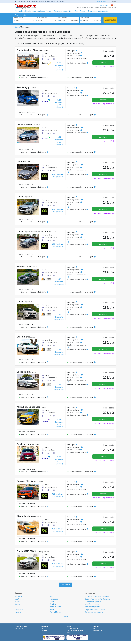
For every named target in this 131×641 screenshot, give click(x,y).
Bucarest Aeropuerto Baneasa (97, 599)
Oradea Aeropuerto (93, 601)
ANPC (69, 633)
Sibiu (52, 601)
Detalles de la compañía (75, 630)
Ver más (65, 616)
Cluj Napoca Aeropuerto (95, 609)
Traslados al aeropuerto (98, 11)
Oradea (53, 604)
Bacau (17, 27)
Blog (94, 628)
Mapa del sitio (98, 630)
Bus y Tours (80, 11)
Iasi (51, 596)
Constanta (19, 609)
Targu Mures (55, 612)
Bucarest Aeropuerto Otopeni (97, 596)
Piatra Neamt (55, 607)
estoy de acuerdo (102, 2)
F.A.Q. (42, 628)
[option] (17, 20)
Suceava (18, 612)
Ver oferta (103, 62)
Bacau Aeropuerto (92, 607)
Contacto (44, 630)
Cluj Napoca (19, 599)
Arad (16, 607)
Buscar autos (110, 20)
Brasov (17, 601)
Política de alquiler (73, 628)
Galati (52, 609)
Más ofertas (66, 584)
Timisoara (54, 599)
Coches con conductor (63, 11)
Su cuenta (104, 5)
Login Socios (19, 628)
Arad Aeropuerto (92, 604)
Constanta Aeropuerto (94, 612)
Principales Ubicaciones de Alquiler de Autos (33, 11)
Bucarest (18, 596)
